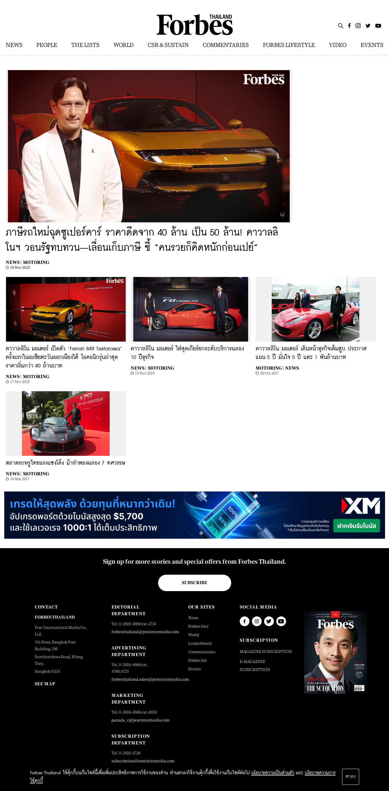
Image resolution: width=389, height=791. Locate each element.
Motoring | (270, 368)
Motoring (36, 262)
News (292, 368)
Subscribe (194, 582)
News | (13, 262)
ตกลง (350, 777)
